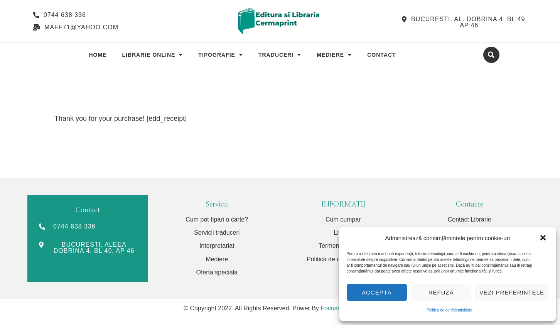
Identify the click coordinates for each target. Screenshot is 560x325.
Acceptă (377, 292)
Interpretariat (216, 245)
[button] (543, 238)
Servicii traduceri (217, 232)
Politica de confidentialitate (449, 310)
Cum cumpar (343, 219)
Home (97, 55)
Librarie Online (152, 54)
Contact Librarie (469, 219)
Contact (381, 55)
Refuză (441, 292)
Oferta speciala (217, 272)
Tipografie (220, 54)
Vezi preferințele (511, 292)
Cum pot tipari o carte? (217, 219)
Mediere (334, 54)
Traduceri (279, 54)
